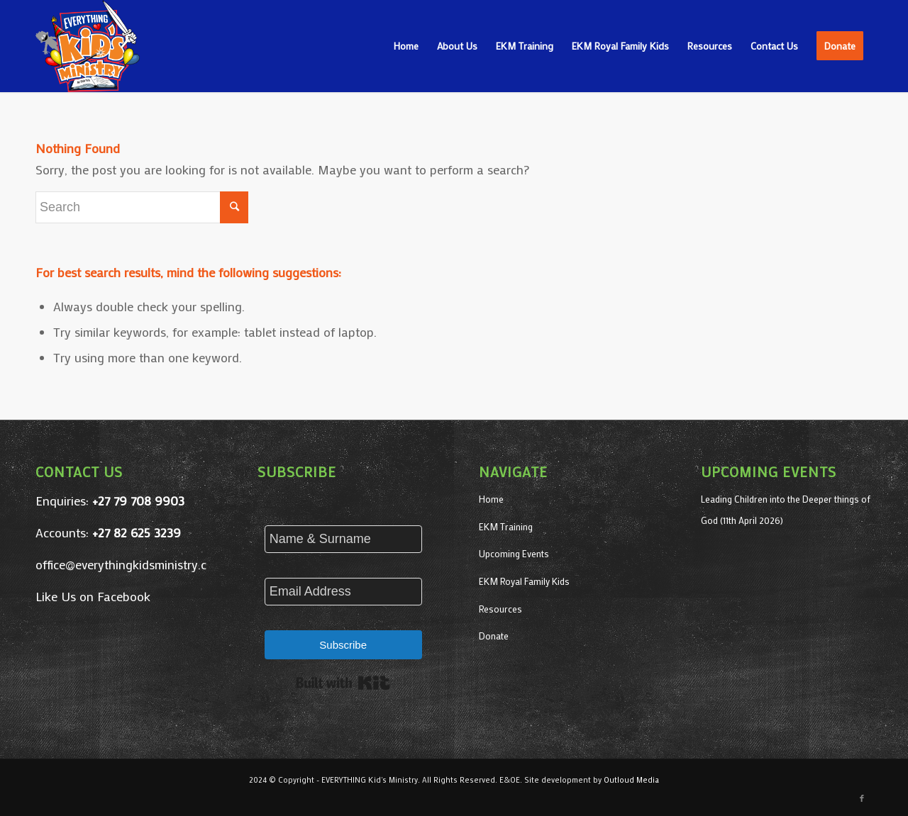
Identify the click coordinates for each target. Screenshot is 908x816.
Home (491, 499)
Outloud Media (631, 780)
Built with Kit (343, 682)
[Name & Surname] (343, 539)
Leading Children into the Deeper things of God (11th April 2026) (785, 509)
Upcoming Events (514, 553)
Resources (500, 609)
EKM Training (506, 526)
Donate (494, 636)
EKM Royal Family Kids (524, 581)
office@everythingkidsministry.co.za (132, 564)
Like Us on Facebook (92, 596)
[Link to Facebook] (862, 798)
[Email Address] (343, 591)
